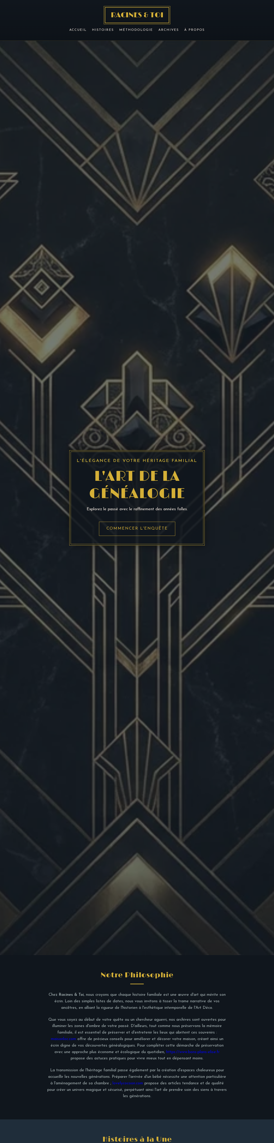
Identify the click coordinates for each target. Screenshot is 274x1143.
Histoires (103, 30)
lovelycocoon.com (127, 1083)
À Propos (194, 30)
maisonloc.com (63, 1039)
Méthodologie (136, 30)
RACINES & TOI (137, 15)
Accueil (78, 30)
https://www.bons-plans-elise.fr (193, 1052)
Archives (168, 30)
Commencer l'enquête (137, 528)
